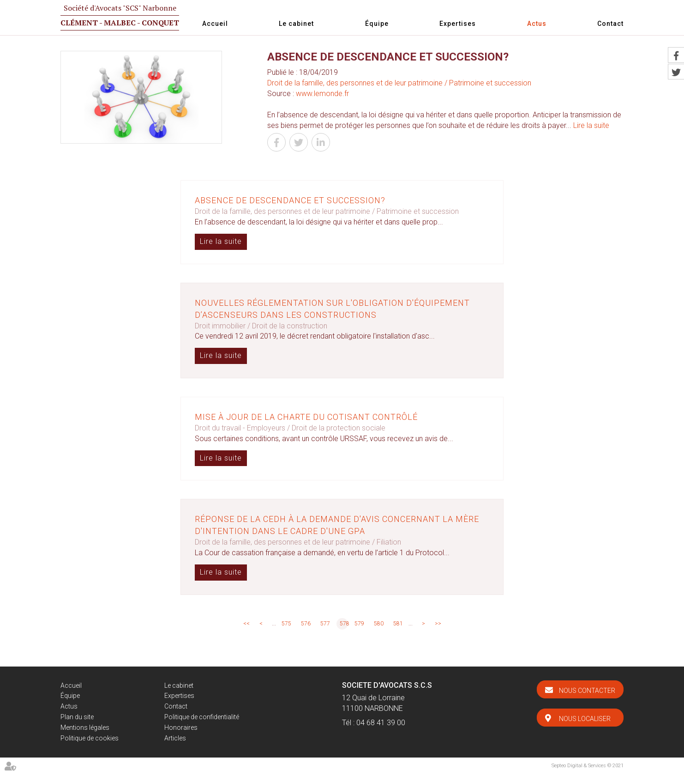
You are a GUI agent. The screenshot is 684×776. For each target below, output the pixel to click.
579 (359, 623)
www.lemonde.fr (322, 93)
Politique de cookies (89, 738)
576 (306, 623)
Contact (610, 23)
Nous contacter (587, 690)
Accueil (215, 23)
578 (344, 623)
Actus (536, 23)
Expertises (457, 23)
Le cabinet (296, 23)
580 (379, 623)
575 (286, 623)
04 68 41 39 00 (380, 722)
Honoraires (181, 727)
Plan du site (77, 717)
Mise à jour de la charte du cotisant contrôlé (306, 417)
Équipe (377, 23)
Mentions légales (84, 727)
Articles (175, 738)
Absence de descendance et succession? (290, 200)
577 (325, 623)
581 (398, 623)
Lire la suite (591, 125)
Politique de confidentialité (201, 717)
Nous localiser (585, 718)
